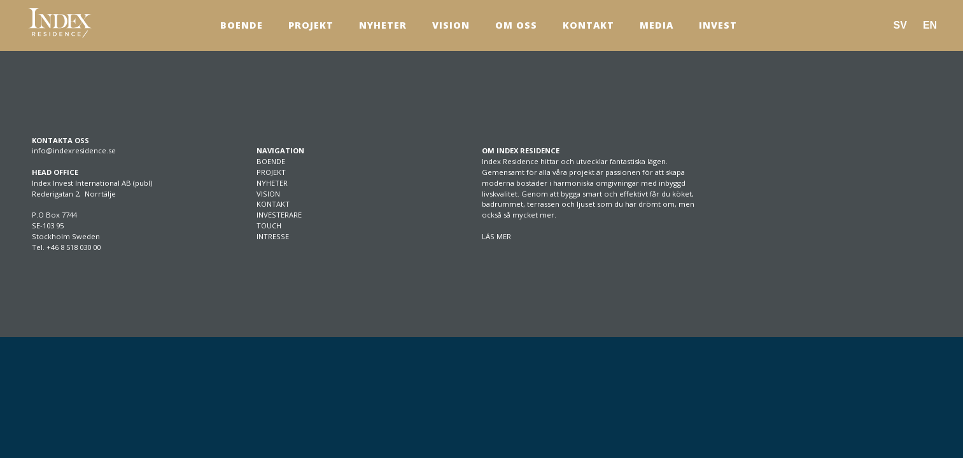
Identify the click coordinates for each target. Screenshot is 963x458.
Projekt (311, 25)
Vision (451, 25)
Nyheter (383, 25)
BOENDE (271, 161)
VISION (268, 193)
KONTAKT (273, 204)
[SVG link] (60, 23)
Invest (718, 25)
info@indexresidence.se (74, 150)
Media (656, 25)
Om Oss (516, 25)
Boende (241, 25)
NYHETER (272, 183)
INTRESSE (273, 236)
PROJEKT (271, 172)
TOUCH (269, 225)
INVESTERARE (279, 214)
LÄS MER (496, 236)
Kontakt (588, 25)
